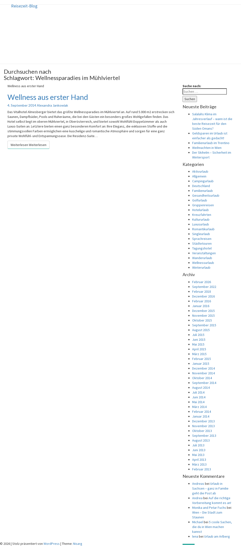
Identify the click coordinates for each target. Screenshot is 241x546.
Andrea (197, 498)
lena (195, 536)
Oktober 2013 (202, 431)
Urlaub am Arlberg (217, 536)
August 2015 (201, 330)
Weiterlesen (28, 145)
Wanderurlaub (202, 258)
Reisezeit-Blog (24, 6)
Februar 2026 (201, 282)
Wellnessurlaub (203, 263)
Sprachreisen (201, 239)
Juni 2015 (198, 339)
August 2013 (201, 440)
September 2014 (204, 383)
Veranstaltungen (204, 253)
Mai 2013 (198, 455)
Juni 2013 (198, 450)
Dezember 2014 (203, 368)
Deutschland (201, 186)
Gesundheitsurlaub (205, 195)
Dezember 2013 (203, 421)
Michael (197, 522)
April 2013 (199, 459)
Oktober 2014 (202, 378)
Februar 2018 (201, 291)
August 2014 (201, 387)
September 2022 (204, 287)
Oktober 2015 (202, 320)
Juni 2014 (198, 397)
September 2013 (204, 435)
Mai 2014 (198, 402)
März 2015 (199, 354)
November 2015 (203, 315)
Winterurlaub (201, 267)
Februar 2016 (201, 301)
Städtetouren (202, 243)
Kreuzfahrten (201, 214)
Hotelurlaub (200, 210)
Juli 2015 (198, 335)
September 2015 (204, 325)
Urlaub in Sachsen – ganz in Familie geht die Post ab (210, 488)
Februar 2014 (201, 411)
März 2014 (199, 407)
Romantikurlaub (203, 229)
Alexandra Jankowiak (52, 105)
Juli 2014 (198, 392)
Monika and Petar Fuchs (209, 507)
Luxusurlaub (200, 224)
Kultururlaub (200, 219)
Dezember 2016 (203, 296)
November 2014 (203, 373)
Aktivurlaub (200, 171)
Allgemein (199, 176)
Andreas (198, 483)
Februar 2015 (201, 359)
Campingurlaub (203, 181)
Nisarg (77, 543)
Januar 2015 (200, 363)
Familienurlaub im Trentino (210, 143)
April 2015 (199, 349)
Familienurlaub (202, 190)
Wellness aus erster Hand (47, 97)
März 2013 (199, 464)
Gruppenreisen (203, 205)
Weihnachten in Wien (207, 148)
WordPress (52, 543)
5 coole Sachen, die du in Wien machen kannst (212, 527)
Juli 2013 (198, 445)
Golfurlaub (199, 200)
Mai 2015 (198, 344)
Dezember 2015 (203, 311)
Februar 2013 (201, 469)
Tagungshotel (202, 248)
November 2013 (203, 426)
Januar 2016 (200, 306)
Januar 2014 (200, 416)
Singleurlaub (201, 234)
